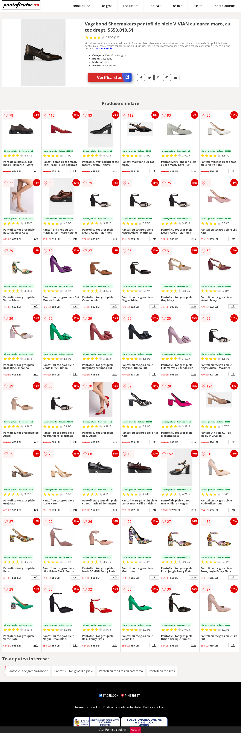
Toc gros (106, 6)
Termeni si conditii (87, 707)
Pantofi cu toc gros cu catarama (121, 671)
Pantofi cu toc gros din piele (73, 671)
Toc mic (176, 6)
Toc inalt (155, 6)
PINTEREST (130, 696)
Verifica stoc (114, 77)
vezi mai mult (104, 48)
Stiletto (198, 6)
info (35, 171)
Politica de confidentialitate (122, 707)
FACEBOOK (108, 696)
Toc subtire (130, 6)
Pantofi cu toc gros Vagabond (27, 671)
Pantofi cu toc (80, 6)
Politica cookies (154, 707)
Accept (135, 730)
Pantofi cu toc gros (162, 671)
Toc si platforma (224, 6)
